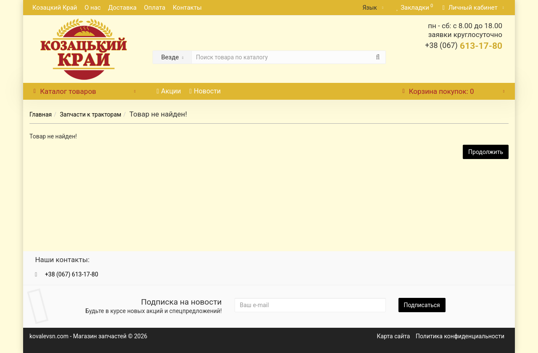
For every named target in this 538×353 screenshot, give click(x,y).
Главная (40, 114)
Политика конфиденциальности (460, 336)
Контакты (187, 7)
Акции (169, 91)
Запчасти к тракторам (90, 114)
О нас (92, 7)
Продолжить (485, 152)
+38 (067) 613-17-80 (71, 274)
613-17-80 (463, 46)
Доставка (122, 7)
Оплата (154, 7)
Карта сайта (393, 336)
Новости (205, 91)
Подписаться (422, 305)
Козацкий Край (54, 7)
